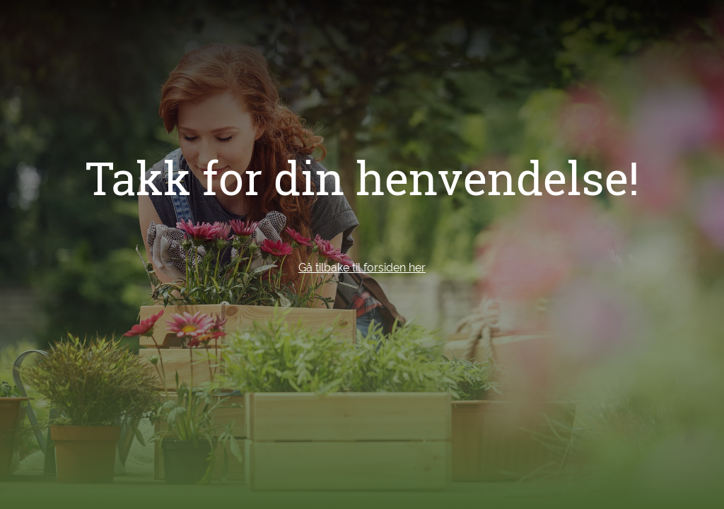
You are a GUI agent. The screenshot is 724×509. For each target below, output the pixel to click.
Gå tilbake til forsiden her (362, 267)
